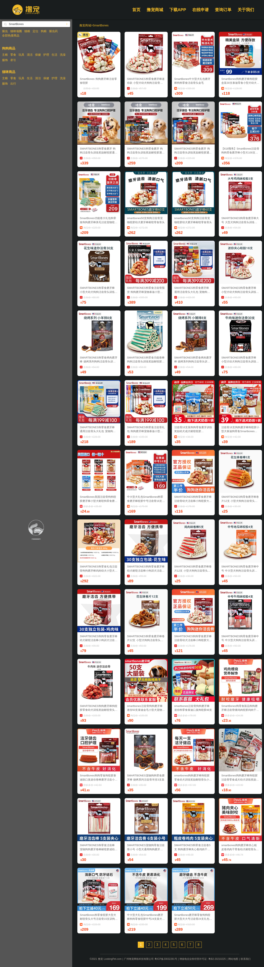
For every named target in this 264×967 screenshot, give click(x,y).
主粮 (5, 54)
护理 (46, 54)
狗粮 (44, 31)
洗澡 (63, 54)
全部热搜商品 (10, 35)
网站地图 (233, 959)
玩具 (21, 54)
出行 (13, 83)
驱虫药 (53, 31)
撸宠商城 (155, 9)
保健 (38, 54)
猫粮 (27, 31)
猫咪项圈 (16, 31)
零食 (13, 54)
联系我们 (246, 959)
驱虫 (5, 31)
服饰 (5, 60)
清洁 (30, 54)
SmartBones (100, 25)
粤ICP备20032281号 (165, 959)
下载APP (177, 9)
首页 (136, 9)
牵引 (13, 60)
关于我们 (246, 9)
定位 (35, 31)
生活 (54, 54)
